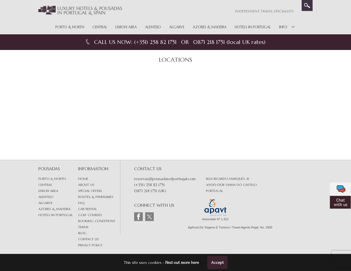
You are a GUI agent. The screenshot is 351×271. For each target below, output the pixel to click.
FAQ (81, 203)
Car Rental (87, 209)
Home (83, 179)
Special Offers (90, 191)
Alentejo (153, 27)
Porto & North (69, 27)
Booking (96, 221)
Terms (83, 227)
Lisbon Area (126, 27)
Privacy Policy (90, 245)
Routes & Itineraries (95, 197)
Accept (217, 262)
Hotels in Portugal (253, 27)
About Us (86, 185)
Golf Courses (90, 215)
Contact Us (88, 239)
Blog (82, 233)
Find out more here (182, 262)
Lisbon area (48, 191)
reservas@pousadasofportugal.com (165, 178)
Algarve (177, 27)
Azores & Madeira (210, 27)
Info (283, 27)
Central (99, 27)
